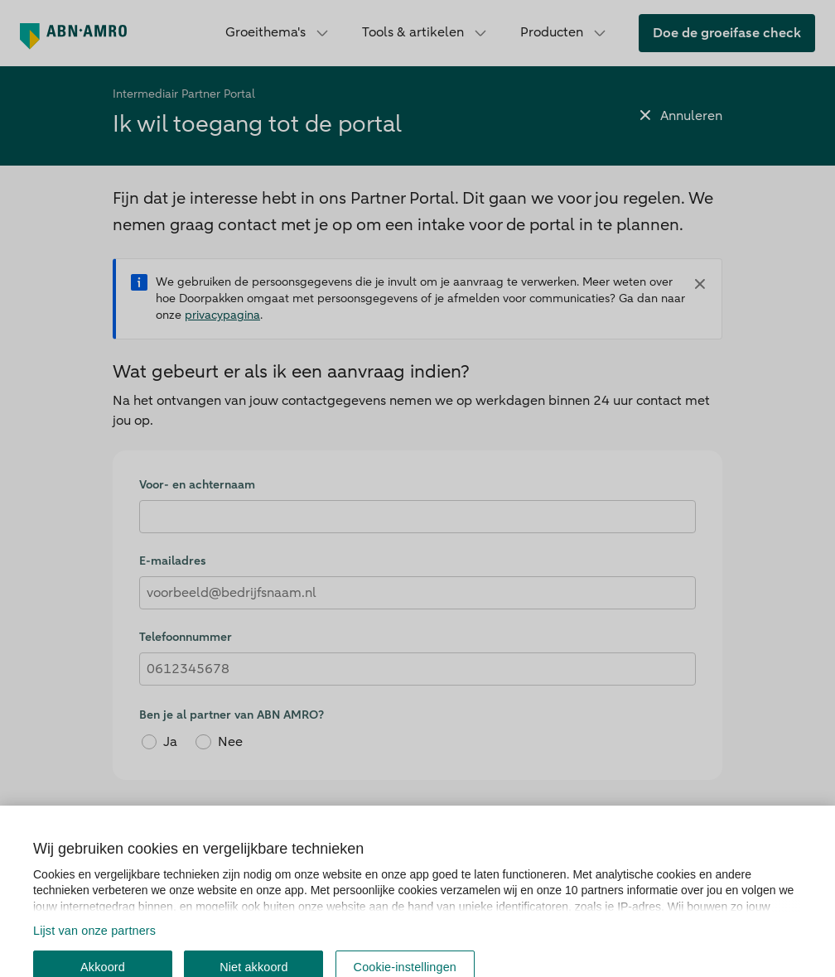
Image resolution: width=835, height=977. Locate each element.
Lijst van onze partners (94, 966)
